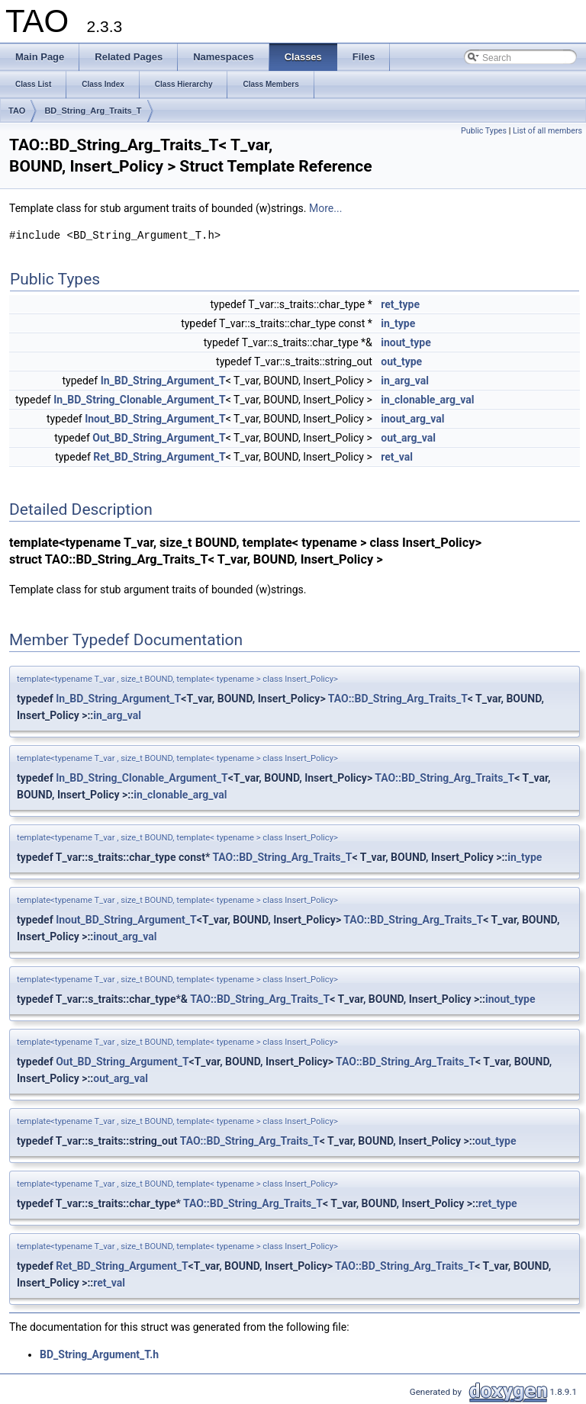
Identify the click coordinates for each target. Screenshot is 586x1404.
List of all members (547, 131)
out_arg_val (408, 438)
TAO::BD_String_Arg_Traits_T (398, 698)
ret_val (397, 457)
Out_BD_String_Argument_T (158, 438)
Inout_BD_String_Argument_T (155, 419)
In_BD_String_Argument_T (163, 380)
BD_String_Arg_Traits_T (92, 110)
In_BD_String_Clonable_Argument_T (139, 400)
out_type (401, 361)
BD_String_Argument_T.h (99, 1354)
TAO (16, 110)
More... (325, 208)
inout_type (405, 342)
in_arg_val (405, 380)
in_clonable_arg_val (427, 400)
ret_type (400, 304)
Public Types (484, 131)
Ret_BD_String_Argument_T (159, 457)
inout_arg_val (412, 419)
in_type (398, 323)
